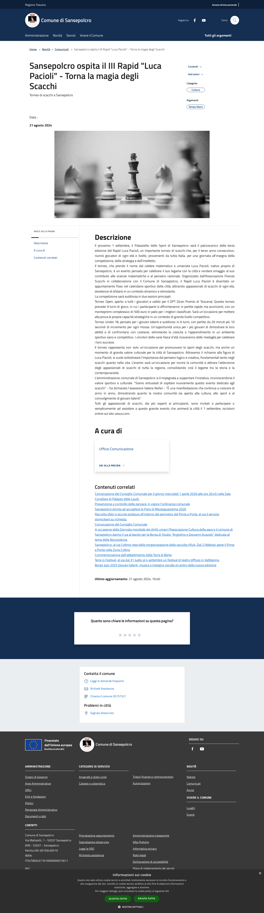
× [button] (260, 873)
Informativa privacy (145, 848)
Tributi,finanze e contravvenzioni (153, 777)
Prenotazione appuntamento (96, 835)
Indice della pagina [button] (44, 231)
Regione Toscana (35, 5)
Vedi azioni (196, 74)
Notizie (191, 777)
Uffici (28, 790)
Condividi (195, 67)
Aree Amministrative (38, 783)
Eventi (191, 814)
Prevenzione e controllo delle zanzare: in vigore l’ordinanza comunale (142, 504)
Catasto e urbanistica (92, 783)
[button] (132, 907)
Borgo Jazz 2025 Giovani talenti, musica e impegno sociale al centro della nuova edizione (155, 565)
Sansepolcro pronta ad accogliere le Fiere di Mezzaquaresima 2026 (140, 509)
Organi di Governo (36, 777)
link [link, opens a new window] (167, 891)
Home (33, 49)
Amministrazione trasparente (151, 835)
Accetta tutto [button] (118, 898)
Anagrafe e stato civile (93, 777)
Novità (46, 49)
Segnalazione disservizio (94, 842)
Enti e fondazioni (35, 796)
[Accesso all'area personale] (224, 5)
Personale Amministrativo (41, 809)
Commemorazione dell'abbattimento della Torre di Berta (133, 554)
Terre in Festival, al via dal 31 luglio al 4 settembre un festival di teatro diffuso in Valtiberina (157, 560)
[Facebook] (193, 20)
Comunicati (62, 49)
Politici (29, 803)
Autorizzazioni (141, 783)
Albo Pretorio (141, 842)
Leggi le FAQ (86, 848)
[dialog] (132, 891)
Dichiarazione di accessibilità (150, 862)
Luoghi (191, 808)
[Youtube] (202, 20)
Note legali (139, 855)
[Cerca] (234, 20)
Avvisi (190, 790)
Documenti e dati (35, 816)
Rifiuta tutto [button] (146, 898)
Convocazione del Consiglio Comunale (121, 524)
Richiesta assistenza (91, 855)
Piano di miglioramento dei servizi (153, 868)
